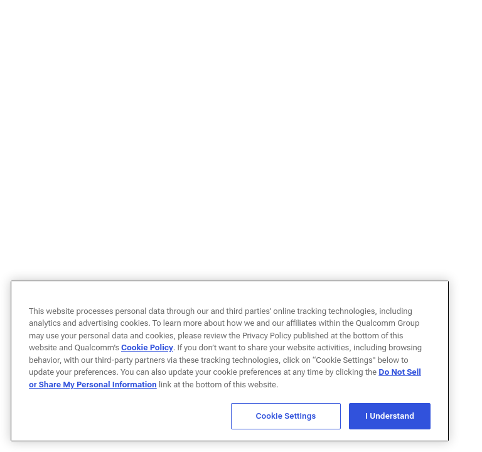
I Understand (389, 416)
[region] (229, 361)
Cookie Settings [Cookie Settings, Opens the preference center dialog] (286, 416)
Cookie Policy (147, 347)
